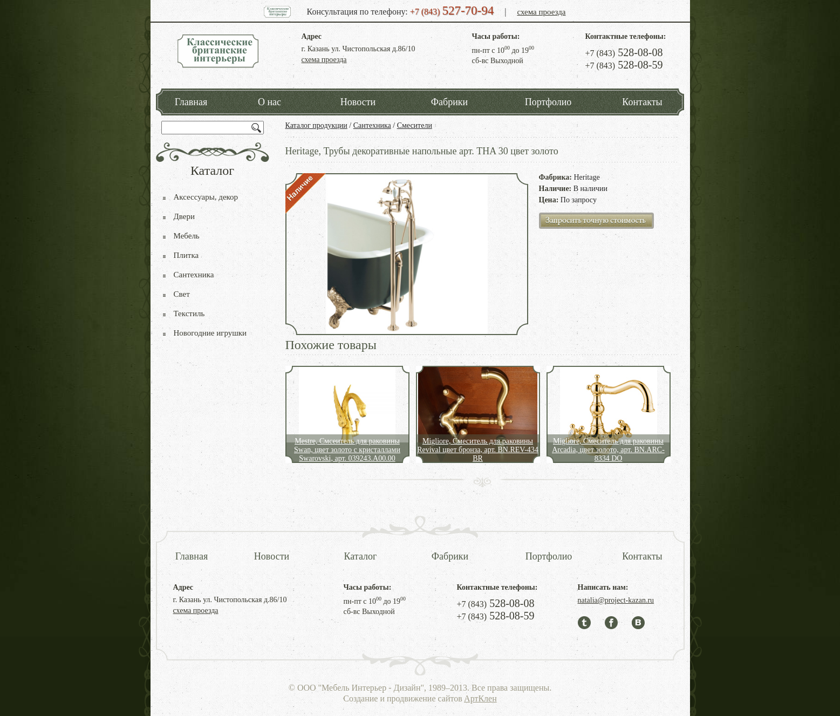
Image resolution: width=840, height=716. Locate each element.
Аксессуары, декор (206, 197)
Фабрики (449, 102)
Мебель (187, 235)
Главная (191, 102)
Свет (182, 294)
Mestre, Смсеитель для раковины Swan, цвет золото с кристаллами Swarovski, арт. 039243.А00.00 (347, 449)
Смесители (414, 125)
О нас (269, 102)
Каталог (360, 556)
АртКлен (480, 698)
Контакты (642, 102)
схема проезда (541, 12)
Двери (184, 216)
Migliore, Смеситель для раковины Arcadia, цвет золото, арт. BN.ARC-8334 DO (608, 449)
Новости (357, 102)
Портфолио (548, 102)
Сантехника (372, 125)
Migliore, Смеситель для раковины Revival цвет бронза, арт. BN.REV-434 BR (477, 449)
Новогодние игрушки (210, 333)
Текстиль (189, 313)
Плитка (186, 255)
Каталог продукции (316, 125)
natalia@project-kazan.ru (616, 600)
